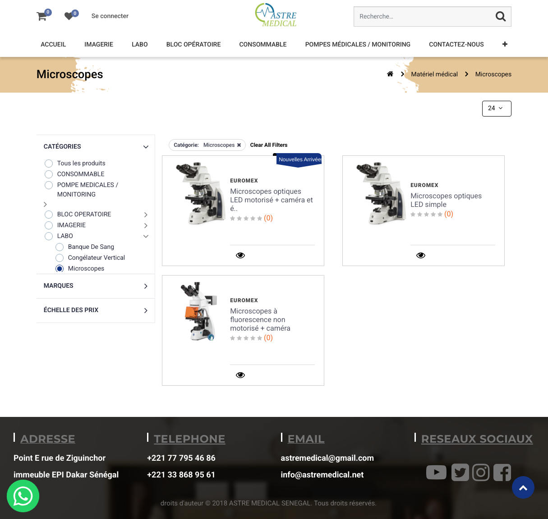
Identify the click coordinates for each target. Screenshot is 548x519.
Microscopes (493, 74)
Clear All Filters (269, 145)
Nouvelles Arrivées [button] (300, 159)
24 (496, 108)
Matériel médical (434, 74)
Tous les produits (75, 163)
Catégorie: (186, 145)
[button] (505, 45)
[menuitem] (53, 45)
